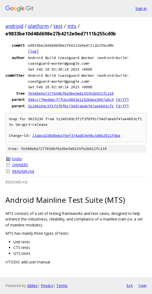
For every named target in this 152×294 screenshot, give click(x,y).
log (33, 51)
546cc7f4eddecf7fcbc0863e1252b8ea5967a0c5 (71, 99)
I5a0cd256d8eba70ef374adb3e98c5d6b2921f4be (76, 135)
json (142, 285)
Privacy (47, 285)
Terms (62, 285)
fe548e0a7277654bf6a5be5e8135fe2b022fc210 (71, 93)
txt (129, 285)
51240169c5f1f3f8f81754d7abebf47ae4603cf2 (71, 106)
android (14, 26)
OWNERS (20, 164)
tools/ (17, 158)
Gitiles (32, 285)
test (58, 26)
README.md (23, 171)
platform (38, 26)
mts (71, 26)
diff (122, 99)
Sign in (141, 8)
